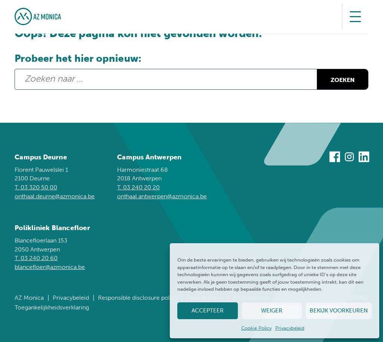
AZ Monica (29, 297)
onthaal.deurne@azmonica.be (55, 196)
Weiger (271, 310)
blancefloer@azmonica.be (50, 267)
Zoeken (336, 80)
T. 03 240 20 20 (138, 187)
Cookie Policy (256, 328)
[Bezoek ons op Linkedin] (363, 158)
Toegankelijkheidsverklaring (52, 307)
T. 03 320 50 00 (36, 187)
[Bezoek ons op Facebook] (334, 158)
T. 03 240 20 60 (36, 258)
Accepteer (208, 310)
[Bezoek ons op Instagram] (349, 158)
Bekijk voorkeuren (339, 310)
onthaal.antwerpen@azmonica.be (162, 196)
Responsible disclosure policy (138, 297)
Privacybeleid (289, 328)
